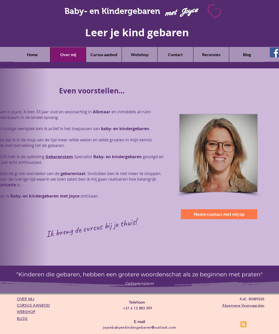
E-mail (139, 321)
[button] (104, 54)
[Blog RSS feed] (243, 324)
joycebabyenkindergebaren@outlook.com (139, 327)
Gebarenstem (59, 156)
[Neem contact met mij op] (219, 214)
